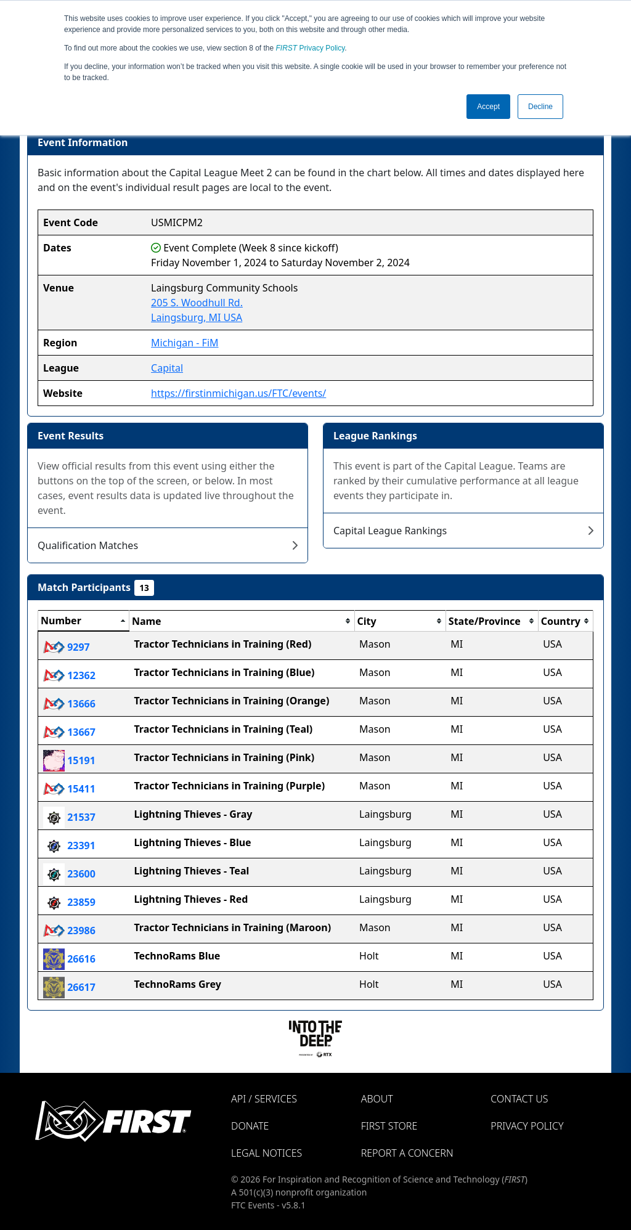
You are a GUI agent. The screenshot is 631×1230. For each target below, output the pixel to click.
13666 (69, 704)
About (377, 1099)
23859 (69, 902)
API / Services (264, 1099)
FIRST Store (389, 1126)
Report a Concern (407, 1153)
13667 (69, 732)
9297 (66, 647)
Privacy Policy (310, 48)
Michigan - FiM (184, 342)
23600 (69, 874)
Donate (250, 1126)
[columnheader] (83, 621)
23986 (69, 930)
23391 (69, 845)
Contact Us (519, 1099)
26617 (69, 987)
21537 (69, 817)
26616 (69, 959)
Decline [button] (540, 106)
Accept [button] (488, 106)
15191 (69, 760)
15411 (69, 789)
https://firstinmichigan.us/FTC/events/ (238, 393)
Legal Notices (266, 1153)
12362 (69, 675)
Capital (167, 368)
